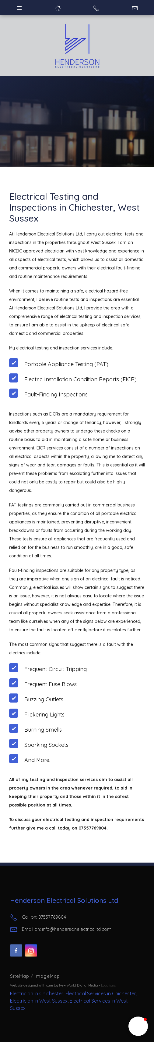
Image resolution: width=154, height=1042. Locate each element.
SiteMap (20, 976)
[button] (138, 1026)
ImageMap (47, 976)
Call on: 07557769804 (38, 917)
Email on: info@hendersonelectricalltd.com (60, 929)
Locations (108, 985)
